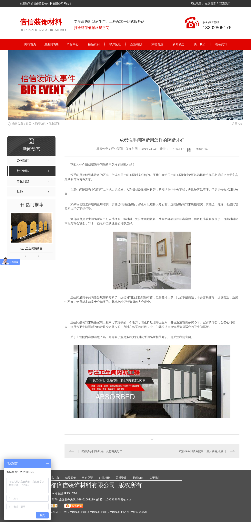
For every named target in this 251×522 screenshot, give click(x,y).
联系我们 (224, 3)
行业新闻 (54, 123)
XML (75, 493)
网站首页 (30, 44)
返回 (237, 123)
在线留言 (210, 3)
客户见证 (115, 44)
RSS (67, 493)
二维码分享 (200, 149)
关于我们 (200, 44)
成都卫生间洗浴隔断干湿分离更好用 (201, 451)
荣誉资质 (157, 44)
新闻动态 (178, 44)
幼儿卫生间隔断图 (31, 248)
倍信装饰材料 (41, 22)
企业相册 (136, 44)
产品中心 (72, 44)
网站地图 (195, 3)
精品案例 (94, 44)
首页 (28, 123)
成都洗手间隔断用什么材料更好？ (101, 451)
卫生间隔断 (51, 44)
